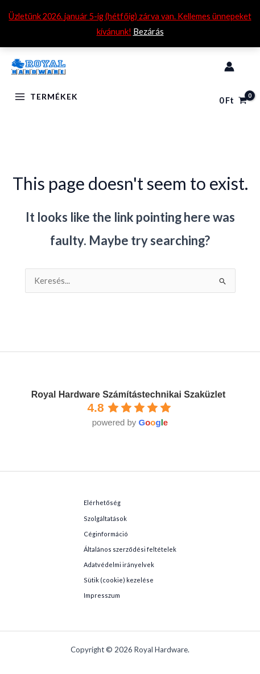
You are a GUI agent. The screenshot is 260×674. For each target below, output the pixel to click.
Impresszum (102, 595)
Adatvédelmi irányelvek (119, 564)
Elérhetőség (102, 502)
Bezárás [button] (148, 31)
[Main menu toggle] (46, 97)
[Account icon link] (229, 66)
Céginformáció (106, 533)
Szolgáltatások (105, 518)
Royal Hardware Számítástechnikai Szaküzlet (128, 394)
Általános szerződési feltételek (130, 549)
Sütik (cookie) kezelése (119, 580)
